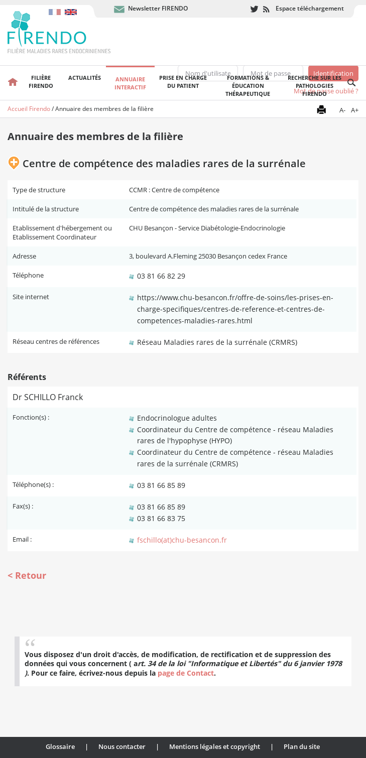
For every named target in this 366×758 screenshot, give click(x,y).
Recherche (351, 83)
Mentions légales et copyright (214, 746)
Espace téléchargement (310, 8)
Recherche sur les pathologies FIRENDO (314, 85)
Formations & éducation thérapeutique (247, 85)
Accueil (13, 83)
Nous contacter (122, 746)
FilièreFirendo (41, 81)
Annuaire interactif (130, 83)
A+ (354, 109)
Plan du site (302, 746)
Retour (30, 575)
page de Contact (186, 673)
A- (342, 109)
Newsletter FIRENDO (158, 8)
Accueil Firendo (29, 108)
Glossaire (60, 746)
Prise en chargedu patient (183, 81)
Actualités (84, 77)
